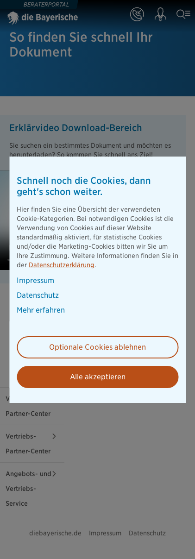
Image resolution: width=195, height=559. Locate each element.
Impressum (35, 280)
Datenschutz (38, 295)
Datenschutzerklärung (61, 265)
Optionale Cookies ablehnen (97, 347)
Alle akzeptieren (98, 376)
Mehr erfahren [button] (41, 310)
